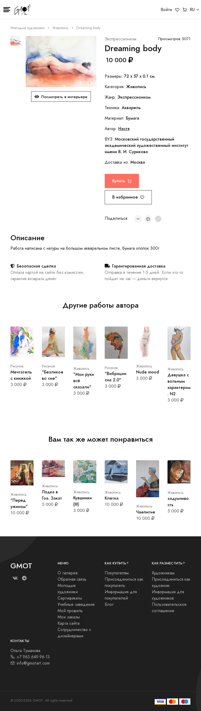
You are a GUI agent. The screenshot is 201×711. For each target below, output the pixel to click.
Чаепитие (145, 512)
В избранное (128, 197)
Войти (166, 10)
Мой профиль (70, 611)
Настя (124, 129)
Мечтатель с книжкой (21, 375)
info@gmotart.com (30, 663)
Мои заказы (69, 617)
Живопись (60, 27)
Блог (109, 604)
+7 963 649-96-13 (30, 657)
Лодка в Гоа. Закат (52, 495)
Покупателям (117, 573)
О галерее (68, 573)
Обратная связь (72, 579)
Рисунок (17, 366)
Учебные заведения (76, 604)
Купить (121, 181)
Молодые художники (27, 27)
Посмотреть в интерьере (61, 96)
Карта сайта (69, 623)
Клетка (112, 498)
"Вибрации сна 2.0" (115, 377)
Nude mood (147, 372)
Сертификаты (70, 598)
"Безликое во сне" (52, 375)
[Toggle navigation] (7, 9)
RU (192, 10)
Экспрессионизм (120, 39)
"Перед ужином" (19, 503)
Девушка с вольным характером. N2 (179, 384)
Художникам (163, 573)
